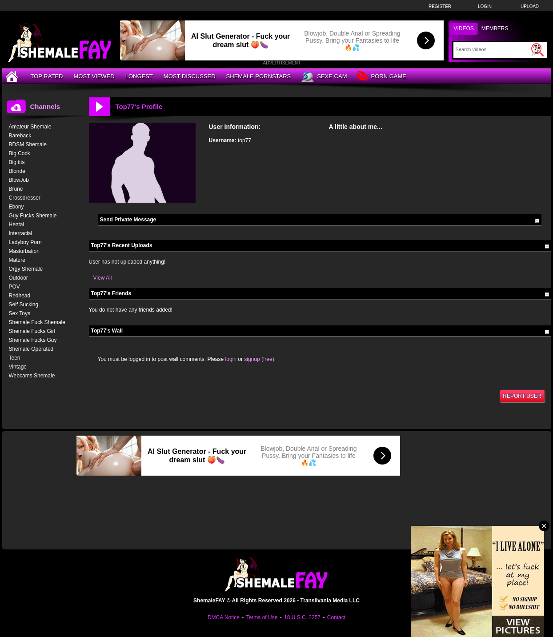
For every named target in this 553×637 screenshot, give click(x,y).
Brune (16, 189)
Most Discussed (190, 76)
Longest (139, 76)
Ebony (16, 207)
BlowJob (19, 180)
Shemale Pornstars (258, 76)
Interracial (20, 233)
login (230, 359)
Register (440, 6)
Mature (17, 260)
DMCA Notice (224, 617)
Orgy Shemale (26, 269)
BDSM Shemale (28, 144)
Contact (336, 617)
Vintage (18, 367)
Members (495, 28)
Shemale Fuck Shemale (37, 322)
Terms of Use (262, 617)
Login (485, 6)
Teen (14, 358)
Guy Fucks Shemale (33, 215)
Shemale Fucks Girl (32, 331)
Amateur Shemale (30, 127)
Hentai (16, 224)
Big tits (17, 162)
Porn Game (381, 76)
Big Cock (19, 153)
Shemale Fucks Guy (33, 340)
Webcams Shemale (32, 376)
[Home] (13, 76)
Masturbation (24, 251)
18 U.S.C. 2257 (302, 617)
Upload (530, 6)
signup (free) (259, 359)
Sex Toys (19, 313)
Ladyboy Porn (25, 242)
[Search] (492, 49)
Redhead (20, 295)
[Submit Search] (537, 49)
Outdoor (18, 278)
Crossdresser (24, 198)
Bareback (20, 135)
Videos (464, 28)
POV (14, 287)
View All (102, 278)
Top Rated (47, 76)
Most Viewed (93, 76)
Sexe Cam (324, 77)
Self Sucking (24, 304)
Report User (522, 396)
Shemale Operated (31, 349)
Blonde (17, 171)
